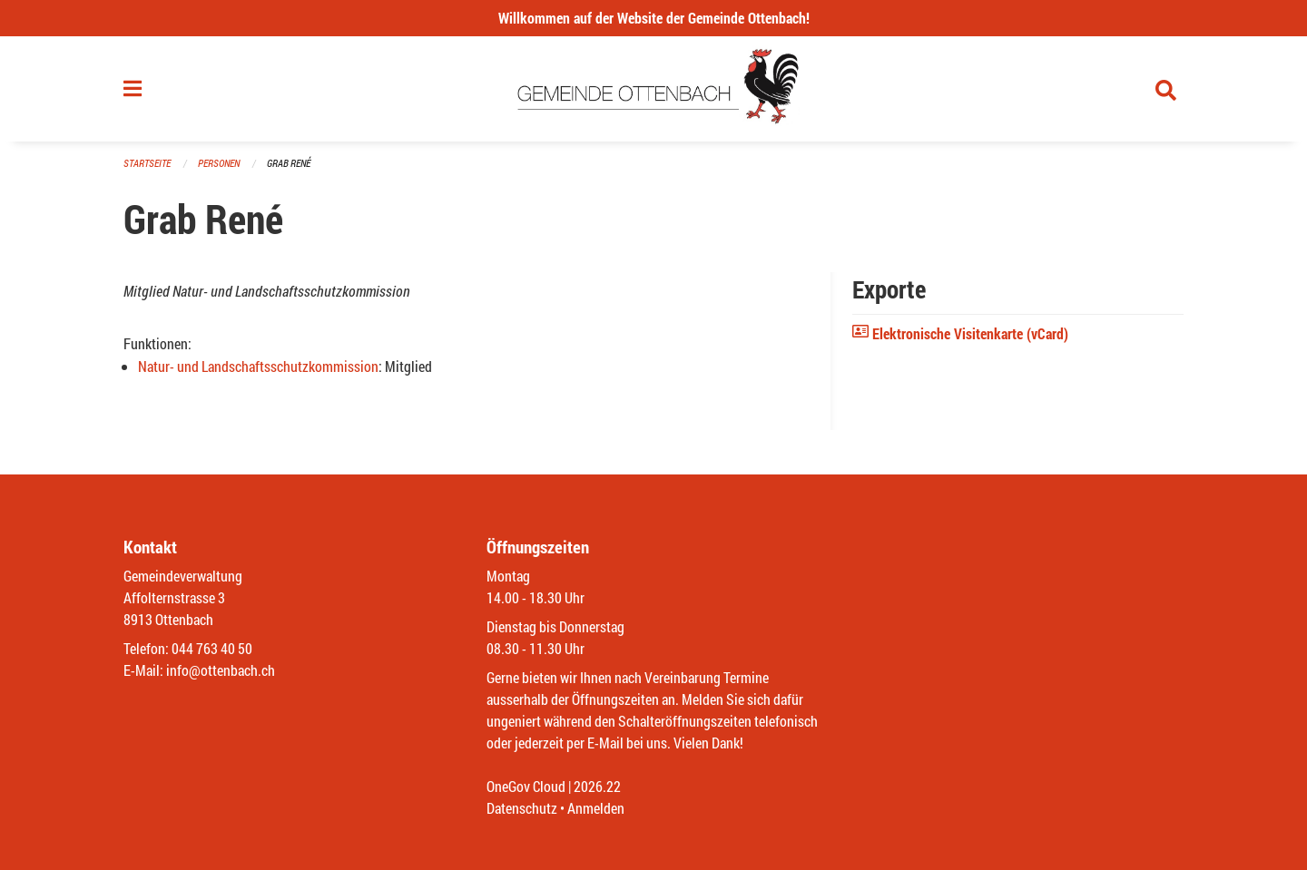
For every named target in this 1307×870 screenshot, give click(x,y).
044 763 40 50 (212, 648)
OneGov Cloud (525, 786)
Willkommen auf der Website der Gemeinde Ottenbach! (654, 17)
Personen (219, 163)
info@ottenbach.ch (220, 669)
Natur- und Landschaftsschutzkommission (258, 366)
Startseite (147, 163)
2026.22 (597, 786)
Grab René (288, 163)
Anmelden (595, 807)
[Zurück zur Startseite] (654, 88)
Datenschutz (521, 807)
